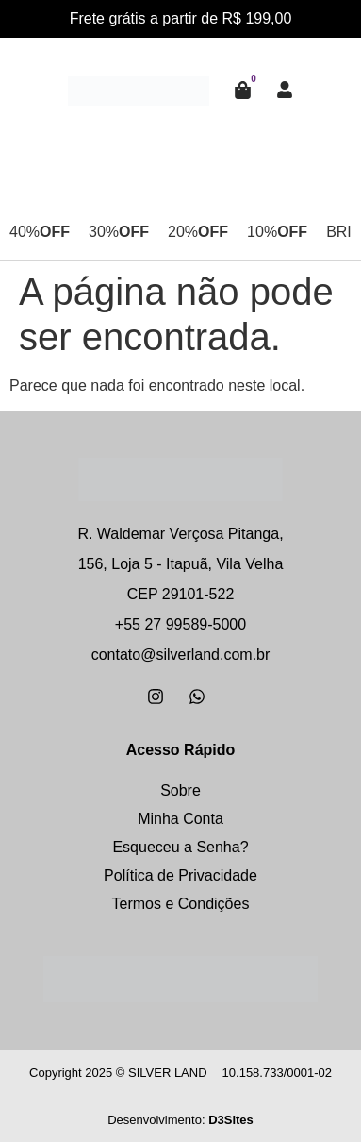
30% (119, 232)
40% (39, 232)
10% (277, 232)
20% (198, 232)
